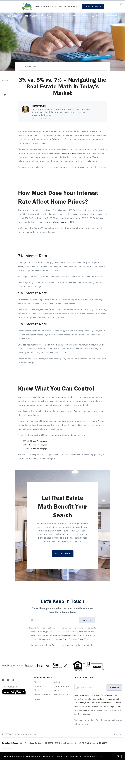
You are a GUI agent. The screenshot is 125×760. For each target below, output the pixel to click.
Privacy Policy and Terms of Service (77, 639)
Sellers (73, 16)
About (36, 681)
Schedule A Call (61, 694)
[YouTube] (8, 680)
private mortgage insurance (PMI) (59, 222)
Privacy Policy (118, 734)
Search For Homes (42, 694)
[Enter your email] (56, 620)
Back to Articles (29, 66)
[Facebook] (3, 680)
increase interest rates (72, 153)
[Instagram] (13, 680)
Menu (95, 16)
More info (98, 756)
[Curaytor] (14, 694)
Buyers (63, 16)
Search (84, 16)
